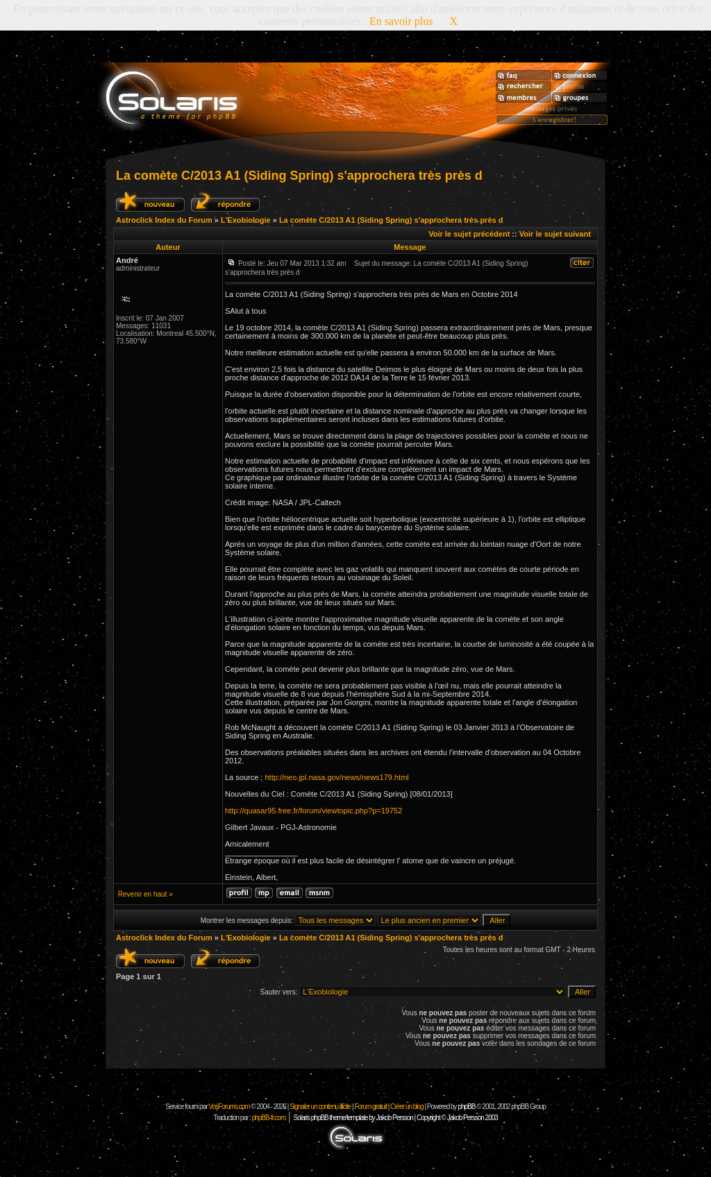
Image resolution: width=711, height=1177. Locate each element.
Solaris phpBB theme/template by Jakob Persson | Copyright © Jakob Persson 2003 (395, 1117)
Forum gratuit (370, 1106)
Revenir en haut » (145, 894)
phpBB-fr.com (269, 1117)
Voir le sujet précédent (469, 234)
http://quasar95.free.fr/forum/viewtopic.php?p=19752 (313, 810)
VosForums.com (229, 1106)
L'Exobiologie (246, 220)
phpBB (466, 1106)
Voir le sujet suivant (555, 234)
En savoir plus (401, 21)
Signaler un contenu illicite (320, 1106)
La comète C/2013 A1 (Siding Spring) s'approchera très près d (299, 176)
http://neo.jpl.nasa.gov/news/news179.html (336, 777)
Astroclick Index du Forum (164, 220)
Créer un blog (407, 1106)
